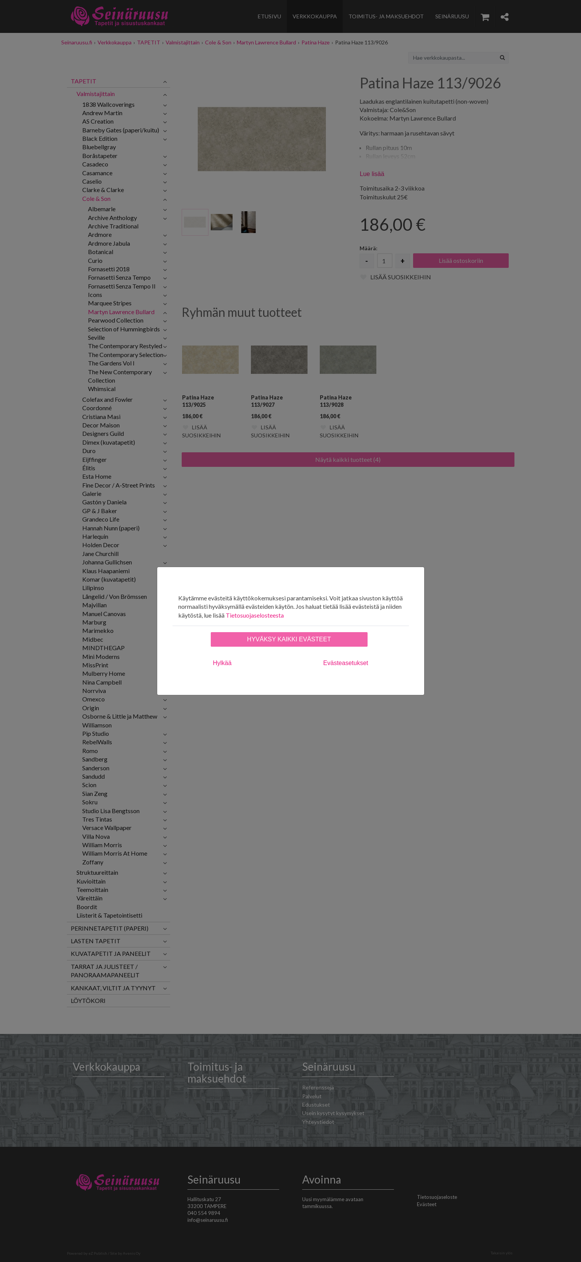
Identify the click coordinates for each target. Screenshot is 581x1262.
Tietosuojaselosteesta (255, 615)
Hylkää (222, 663)
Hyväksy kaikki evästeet (289, 639)
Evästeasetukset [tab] (345, 663)
